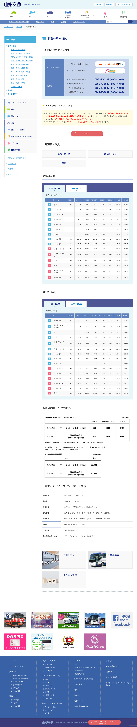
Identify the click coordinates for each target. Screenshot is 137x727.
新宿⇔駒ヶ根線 (16, 86)
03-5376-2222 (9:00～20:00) (109, 79)
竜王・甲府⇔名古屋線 (19, 75)
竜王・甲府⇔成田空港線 (20, 68)
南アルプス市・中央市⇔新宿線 (22, 57)
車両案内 (11, 90)
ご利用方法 (87, 134)
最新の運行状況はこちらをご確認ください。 (104, 722)
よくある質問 (12, 94)
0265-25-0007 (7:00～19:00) (109, 92)
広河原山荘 (40, 22)
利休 (52, 22)
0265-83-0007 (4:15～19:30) (109, 88)
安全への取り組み (124, 4)
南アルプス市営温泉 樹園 (19, 22)
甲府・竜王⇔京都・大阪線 (20, 72)
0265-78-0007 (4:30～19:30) (109, 84)
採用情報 (109, 4)
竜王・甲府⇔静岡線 (18, 79)
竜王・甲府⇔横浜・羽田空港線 (22, 61)
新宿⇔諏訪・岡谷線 (18, 83)
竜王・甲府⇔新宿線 (18, 49)
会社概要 (99, 4)
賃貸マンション (79, 22)
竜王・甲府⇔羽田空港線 (20, 64)
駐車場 (63, 22)
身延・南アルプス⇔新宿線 (20, 53)
